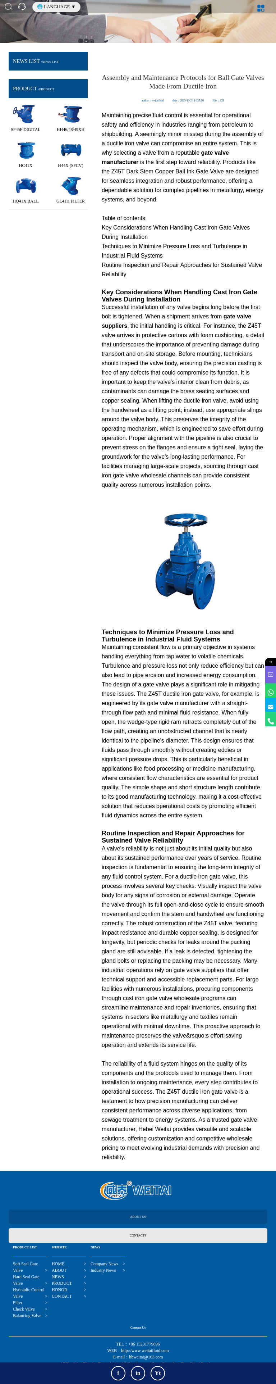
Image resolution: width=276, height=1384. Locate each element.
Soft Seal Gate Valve (25, 1267)
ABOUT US (138, 1217)
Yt (158, 1373)
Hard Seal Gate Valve (26, 1280)
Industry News (103, 1270)
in (137, 1373)
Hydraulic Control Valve (29, 1293)
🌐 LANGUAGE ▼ (56, 6)
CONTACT (62, 1296)
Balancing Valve (27, 1315)
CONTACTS (138, 1235)
